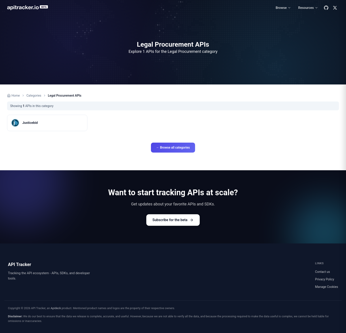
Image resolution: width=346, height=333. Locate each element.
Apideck (56, 308)
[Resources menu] (308, 8)
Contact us (322, 272)
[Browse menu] (283, 8)
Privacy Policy (324, 279)
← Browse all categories (173, 147)
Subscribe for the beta (173, 220)
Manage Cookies (326, 287)
